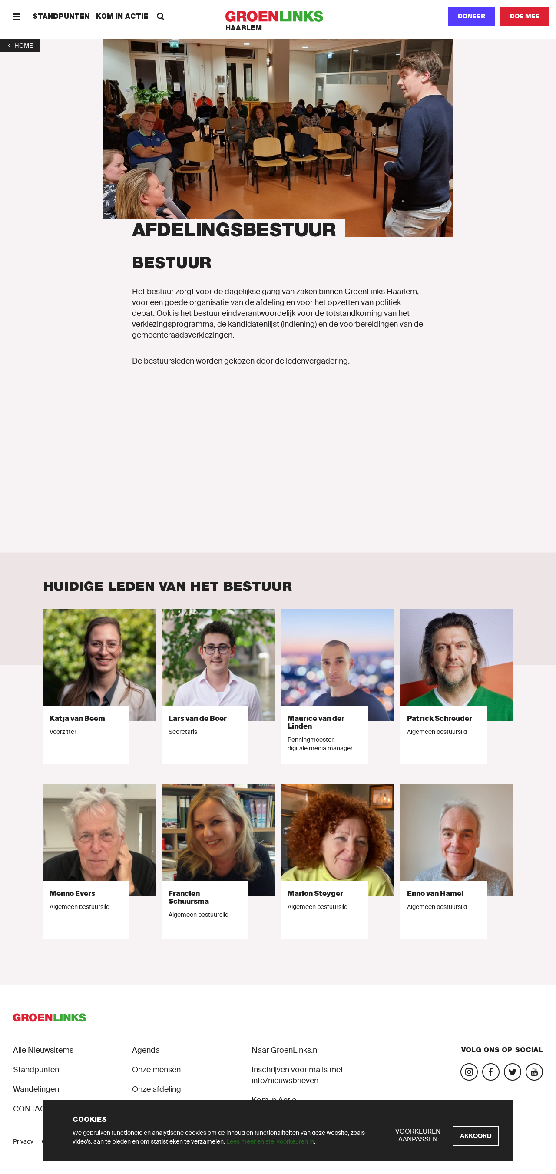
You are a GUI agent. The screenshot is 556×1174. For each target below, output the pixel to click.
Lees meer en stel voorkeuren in (270, 1141)
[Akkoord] (476, 1136)
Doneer (472, 16)
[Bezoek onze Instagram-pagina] (469, 1072)
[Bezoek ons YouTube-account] (534, 1072)
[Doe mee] (524, 16)
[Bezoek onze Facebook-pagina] (491, 1072)
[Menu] (16, 16)
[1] (20, 45)
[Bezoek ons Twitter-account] (512, 1072)
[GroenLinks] (278, 16)
